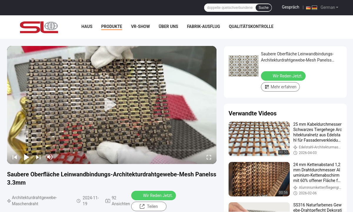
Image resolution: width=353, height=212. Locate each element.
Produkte (111, 26)
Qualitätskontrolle (251, 26)
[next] (38, 157)
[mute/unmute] (50, 157)
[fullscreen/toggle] (209, 157)
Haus (86, 26)
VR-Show (140, 26)
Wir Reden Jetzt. (154, 195)
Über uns (168, 26)
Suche (264, 8)
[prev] (15, 157)
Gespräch (290, 7)
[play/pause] (26, 157)
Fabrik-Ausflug (203, 26)
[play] (111, 104)
